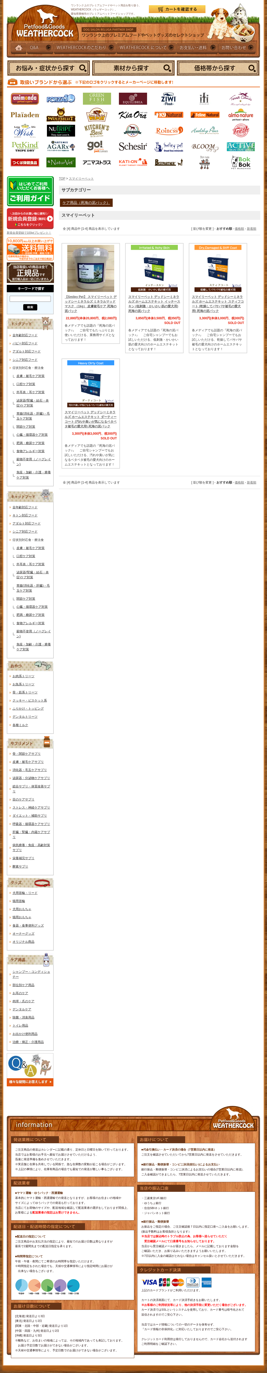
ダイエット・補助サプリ (30, 815)
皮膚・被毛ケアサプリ (28, 762)
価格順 (239, 229)
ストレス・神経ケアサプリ (31, 807)
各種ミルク (20, 725)
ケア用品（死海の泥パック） (86, 203)
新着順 (251, 229)
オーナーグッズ (23, 933)
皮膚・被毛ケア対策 (30, 376)
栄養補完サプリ (23, 858)
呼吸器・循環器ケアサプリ (31, 824)
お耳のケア (20, 993)
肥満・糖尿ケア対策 (30, 443)
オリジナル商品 (23, 942)
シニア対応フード (25, 360)
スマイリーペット (81, 178)
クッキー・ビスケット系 (30, 700)
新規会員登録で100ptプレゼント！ (29, 232)
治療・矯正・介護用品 (28, 1042)
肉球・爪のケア (23, 1001)
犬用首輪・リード (25, 893)
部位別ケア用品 (23, 985)
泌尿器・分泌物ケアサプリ (31, 778)
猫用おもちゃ (22, 917)
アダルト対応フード (27, 351)
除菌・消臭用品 (23, 1017)
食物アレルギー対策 (30, 451)
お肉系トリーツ (23, 676)
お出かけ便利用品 (25, 1034)
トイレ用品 (20, 1025)
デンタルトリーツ (25, 716)
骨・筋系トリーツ (25, 692)
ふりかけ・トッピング (28, 708)
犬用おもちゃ (22, 909)
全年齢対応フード (25, 335)
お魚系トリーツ (23, 684)
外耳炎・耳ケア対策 (30, 392)
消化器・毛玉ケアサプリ (30, 770)
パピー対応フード (25, 343)
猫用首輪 (19, 901)
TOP (62, 178)
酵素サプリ (20, 866)
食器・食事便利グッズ (28, 925)
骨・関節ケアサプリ (27, 754)
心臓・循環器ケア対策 (32, 435)
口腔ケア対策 (25, 384)
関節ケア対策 (25, 426)
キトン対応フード (25, 515)
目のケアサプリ (23, 799)
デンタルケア (22, 1009)
